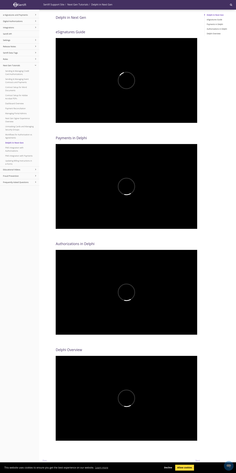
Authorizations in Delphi (217, 29)
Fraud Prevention (20, 175)
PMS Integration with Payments (19, 155)
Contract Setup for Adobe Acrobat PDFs (16, 97)
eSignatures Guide (214, 19)
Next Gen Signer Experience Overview (17, 120)
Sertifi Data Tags (20, 52)
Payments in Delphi (215, 24)
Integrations (20, 27)
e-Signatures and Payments (20, 14)
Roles (20, 59)
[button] (231, 4)
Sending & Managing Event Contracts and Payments (17, 81)
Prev (45, 460)
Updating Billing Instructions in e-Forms (18, 162)
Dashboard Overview (14, 103)
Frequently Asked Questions (20, 182)
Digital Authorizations (20, 21)
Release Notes (20, 46)
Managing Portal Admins (16, 113)
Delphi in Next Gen (14, 142)
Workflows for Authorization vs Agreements (18, 136)
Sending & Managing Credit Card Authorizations (17, 72)
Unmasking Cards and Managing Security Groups (19, 128)
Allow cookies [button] (184, 467)
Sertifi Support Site (53, 4)
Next (198, 460)
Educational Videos (20, 169)
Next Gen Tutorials (20, 65)
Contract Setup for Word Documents (16, 89)
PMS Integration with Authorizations (14, 149)
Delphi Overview (213, 33)
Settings (20, 40)
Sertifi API (7, 33)
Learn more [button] (101, 467)
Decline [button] (168, 467)
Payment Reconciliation (15, 108)
